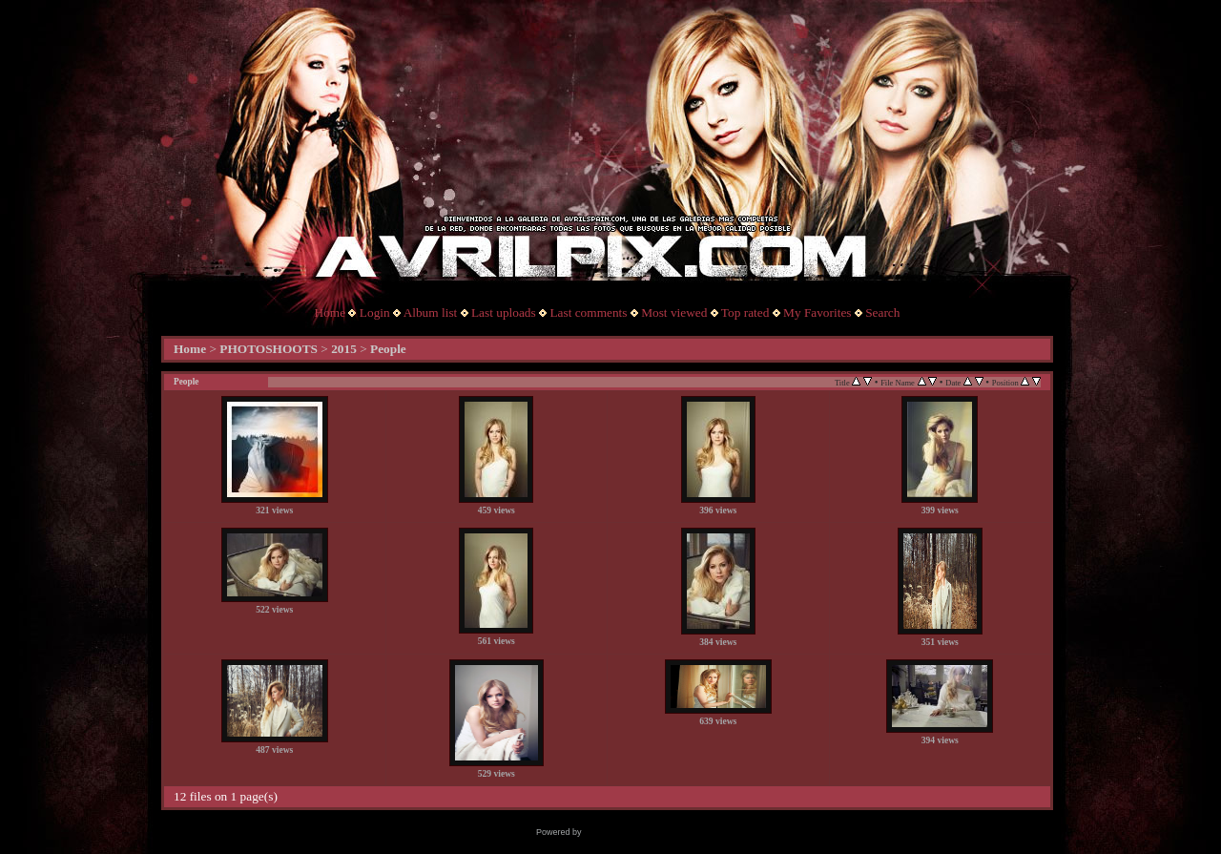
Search (882, 312)
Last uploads (503, 312)
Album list (431, 312)
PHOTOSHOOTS (268, 349)
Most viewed (674, 312)
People (388, 349)
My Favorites (817, 312)
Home (330, 312)
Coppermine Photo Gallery (634, 832)
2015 (344, 349)
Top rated (745, 312)
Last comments (588, 312)
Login (375, 312)
